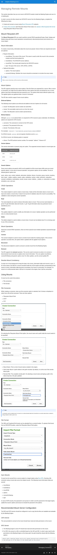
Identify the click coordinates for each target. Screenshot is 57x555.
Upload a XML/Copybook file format (45, 26)
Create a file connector (9, 26)
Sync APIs (40, 478)
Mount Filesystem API (27, 24)
